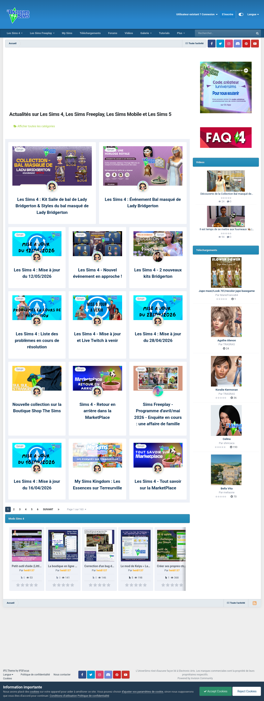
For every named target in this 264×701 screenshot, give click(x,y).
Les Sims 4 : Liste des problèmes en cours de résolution (37, 340)
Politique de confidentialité (35, 674)
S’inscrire (227, 14)
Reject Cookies (247, 691)
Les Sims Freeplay (41, 33)
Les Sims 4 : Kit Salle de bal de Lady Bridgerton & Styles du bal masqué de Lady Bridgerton (51, 206)
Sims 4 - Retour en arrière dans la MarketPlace (97, 411)
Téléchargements (90, 33)
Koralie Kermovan (227, 389)
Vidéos (129, 33)
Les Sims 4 (14, 33)
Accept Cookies (215, 691)
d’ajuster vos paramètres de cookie (142, 691)
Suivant (48, 509)
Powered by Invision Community (195, 678)
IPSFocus (24, 670)
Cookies (7, 678)
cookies (34, 691)
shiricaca (229, 443)
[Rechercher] (213, 33)
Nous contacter (62, 674)
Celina (227, 439)
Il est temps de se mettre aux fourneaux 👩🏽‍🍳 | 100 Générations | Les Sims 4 (226, 229)
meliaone (229, 492)
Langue (253, 14)
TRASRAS (229, 344)
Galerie (145, 33)
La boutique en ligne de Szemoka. (70, 566)
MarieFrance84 (229, 295)
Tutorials (164, 33)
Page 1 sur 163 (76, 509)
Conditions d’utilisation (63, 695)
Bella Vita (227, 488)
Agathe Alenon (226, 340)
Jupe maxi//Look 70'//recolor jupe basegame (227, 290)
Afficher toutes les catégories (34, 126)
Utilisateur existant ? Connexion (197, 14)
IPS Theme (9, 670)
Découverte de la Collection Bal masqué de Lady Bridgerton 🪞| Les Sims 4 (225, 194)
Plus (180, 33)
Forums (112, 33)
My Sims (67, 33)
